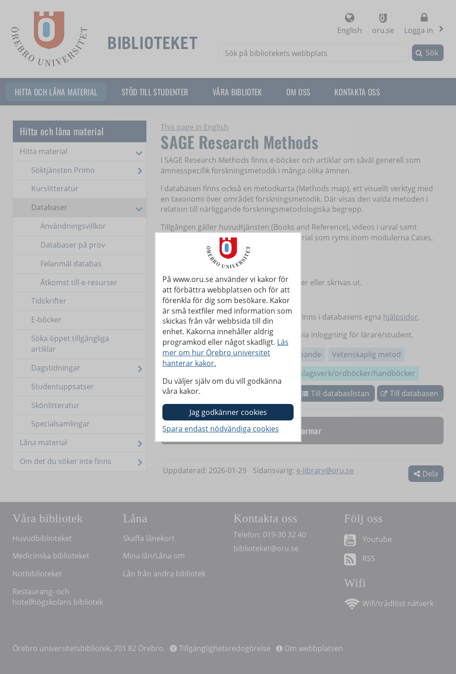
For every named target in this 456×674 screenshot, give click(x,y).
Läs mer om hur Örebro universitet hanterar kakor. (225, 352)
